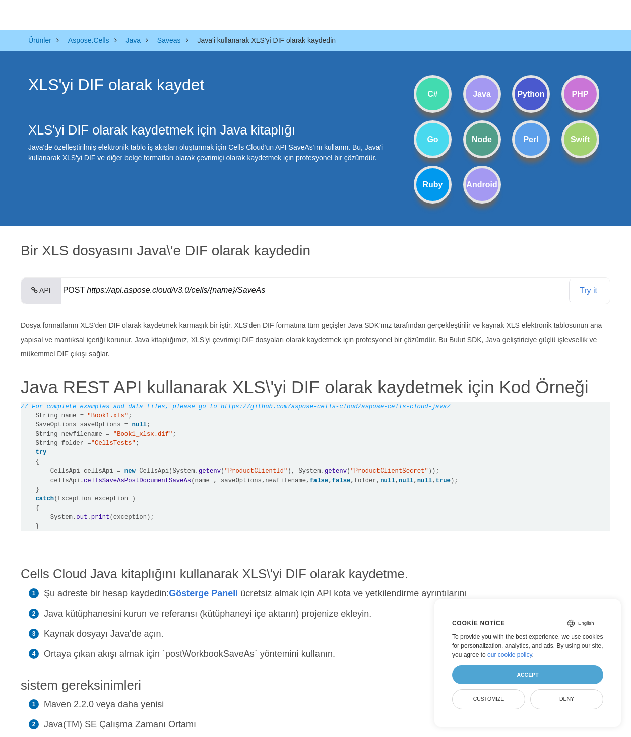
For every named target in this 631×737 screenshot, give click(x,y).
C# (432, 94)
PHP (580, 94)
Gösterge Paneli (203, 593)
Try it (588, 290)
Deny (566, 699)
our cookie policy (509, 654)
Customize (488, 699)
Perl (530, 139)
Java (482, 94)
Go (432, 139)
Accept (527, 675)
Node (482, 139)
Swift (580, 139)
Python (530, 94)
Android (481, 184)
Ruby (433, 184)
